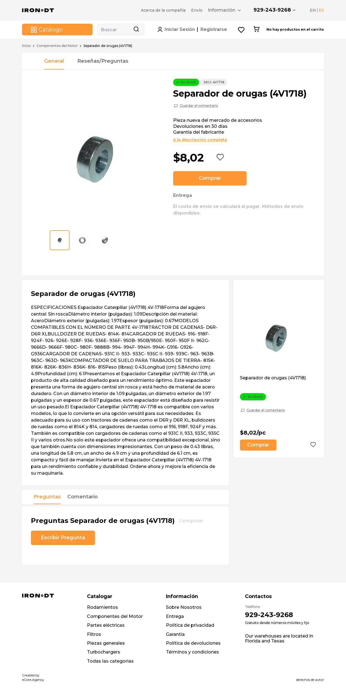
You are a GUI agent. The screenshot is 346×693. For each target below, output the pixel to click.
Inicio (26, 46)
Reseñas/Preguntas (102, 61)
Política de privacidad (190, 625)
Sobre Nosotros (184, 607)
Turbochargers (103, 652)
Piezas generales (106, 643)
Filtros (94, 634)
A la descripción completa (200, 139)
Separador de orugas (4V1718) (273, 377)
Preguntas (47, 497)
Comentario (82, 497)
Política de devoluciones (193, 643)
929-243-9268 (272, 10)
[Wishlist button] (241, 30)
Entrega (175, 616)
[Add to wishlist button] (220, 158)
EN (313, 10)
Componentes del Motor (57, 46)
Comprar (210, 178)
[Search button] (136, 29)
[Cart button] (256, 29)
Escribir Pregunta (63, 538)
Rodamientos (102, 607)
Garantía (175, 634)
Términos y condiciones (192, 652)
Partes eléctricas (106, 625)
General (54, 61)
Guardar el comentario (199, 106)
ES (321, 10)
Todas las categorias (110, 661)
